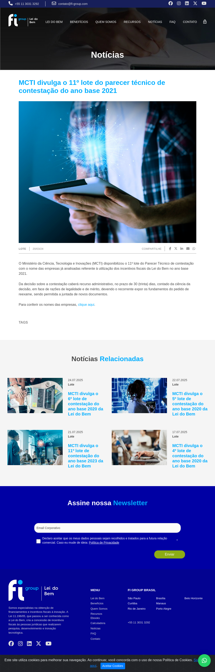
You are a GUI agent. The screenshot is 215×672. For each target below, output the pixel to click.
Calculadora (98, 623)
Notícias (155, 22)
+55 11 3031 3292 (139, 622)
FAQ (172, 22)
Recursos (132, 22)
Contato (190, 22)
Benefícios (79, 22)
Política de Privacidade (104, 542)
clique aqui (86, 304)
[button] (204, 660)
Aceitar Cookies (112, 666)
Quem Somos (105, 22)
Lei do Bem (53, 22)
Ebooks (95, 618)
